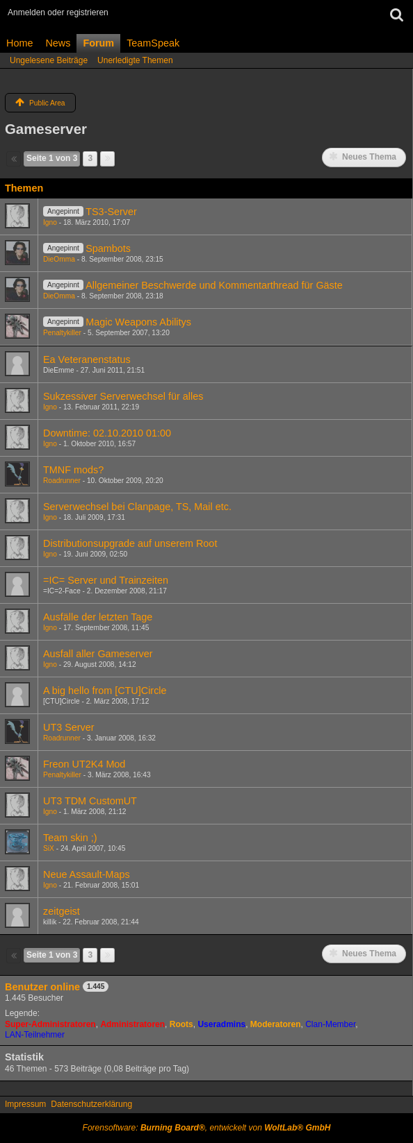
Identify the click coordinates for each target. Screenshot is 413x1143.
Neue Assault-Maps (86, 874)
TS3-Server (111, 211)
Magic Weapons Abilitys (138, 322)
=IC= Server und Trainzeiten (105, 580)
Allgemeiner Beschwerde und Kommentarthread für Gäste (214, 285)
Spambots (108, 248)
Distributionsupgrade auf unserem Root (130, 543)
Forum (98, 43)
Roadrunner (62, 480)
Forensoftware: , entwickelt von (207, 1128)
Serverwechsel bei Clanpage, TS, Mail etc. (137, 506)
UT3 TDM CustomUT (90, 800)
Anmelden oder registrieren (58, 12)
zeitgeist (61, 911)
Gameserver (46, 129)
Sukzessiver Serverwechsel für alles (123, 396)
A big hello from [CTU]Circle (105, 690)
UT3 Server (69, 727)
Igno (50, 222)
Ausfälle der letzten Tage (97, 617)
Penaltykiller (62, 333)
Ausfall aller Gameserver (98, 653)
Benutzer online (42, 986)
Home (19, 43)
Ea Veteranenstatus (87, 359)
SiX (48, 848)
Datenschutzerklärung (91, 1104)
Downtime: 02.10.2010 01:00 (107, 433)
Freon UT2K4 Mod (84, 764)
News (57, 43)
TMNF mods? (73, 469)
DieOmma (59, 259)
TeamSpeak (153, 43)
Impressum (25, 1104)
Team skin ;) (70, 837)
